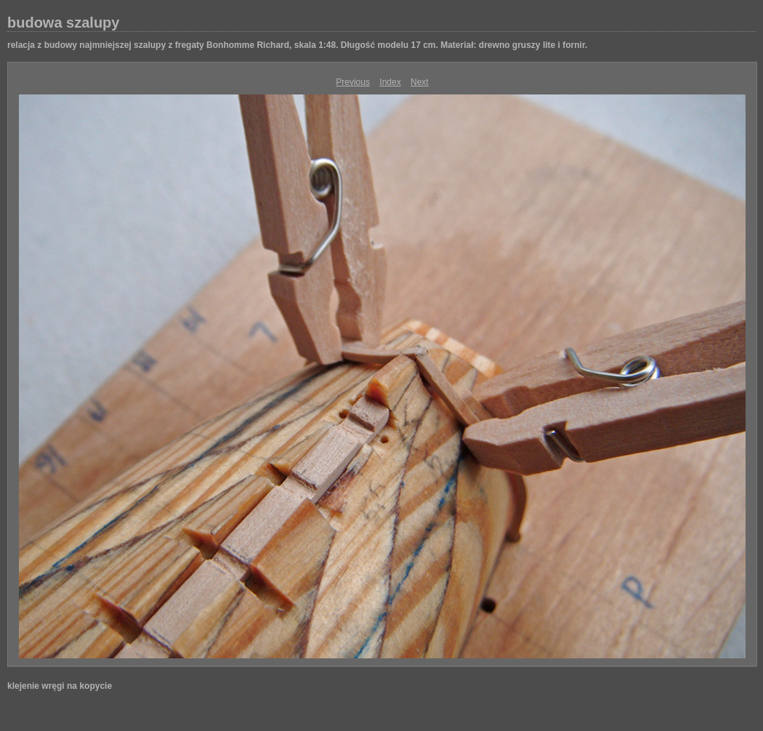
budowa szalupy (63, 23)
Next (420, 82)
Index (389, 82)
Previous (353, 82)
